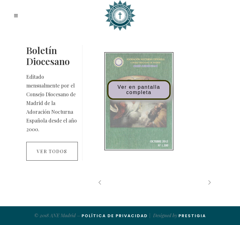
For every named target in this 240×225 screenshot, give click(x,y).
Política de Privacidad (115, 216)
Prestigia (192, 216)
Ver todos (52, 151)
